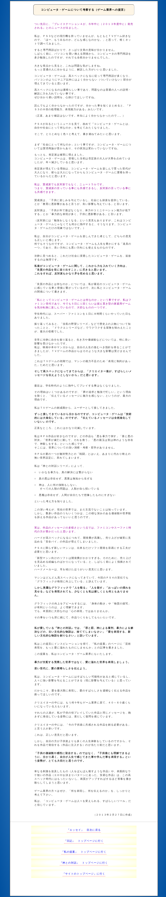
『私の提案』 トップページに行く (83, 851)
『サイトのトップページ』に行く (83, 873)
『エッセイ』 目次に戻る (84, 829)
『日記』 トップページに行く (84, 840)
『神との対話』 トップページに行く (84, 862)
